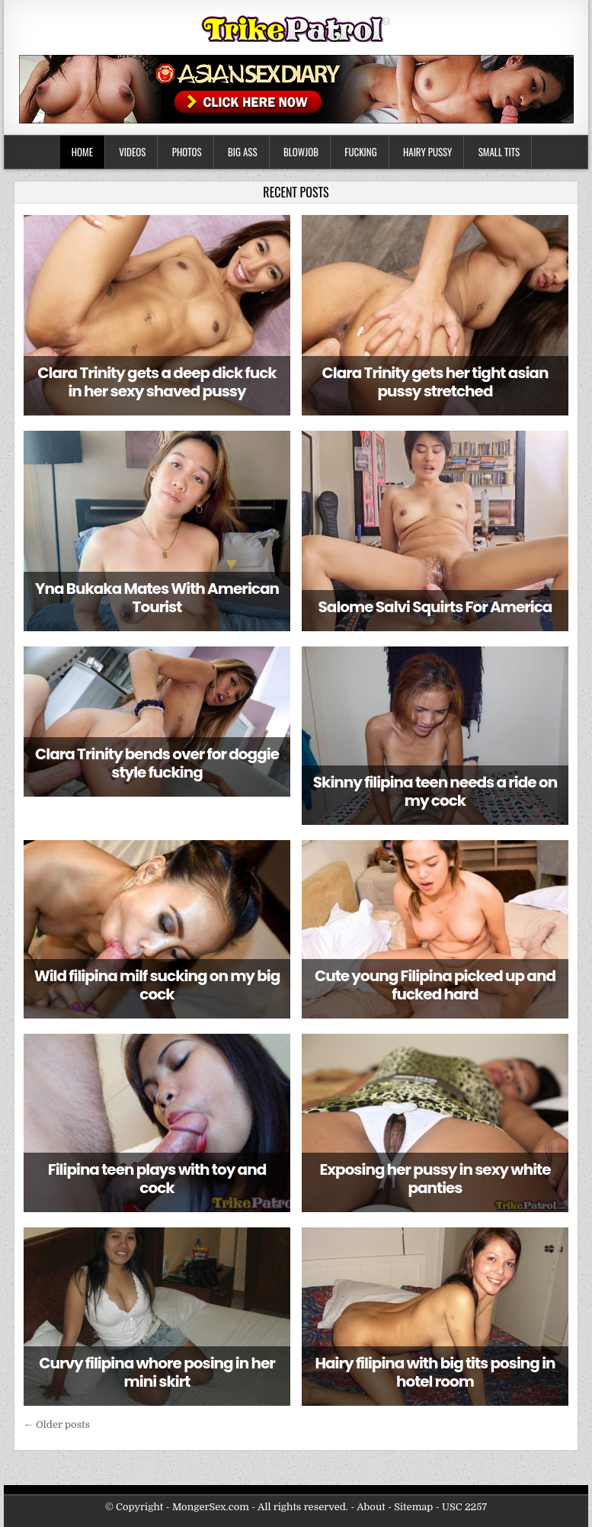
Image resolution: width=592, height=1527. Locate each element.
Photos (187, 151)
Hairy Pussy (427, 151)
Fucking (360, 151)
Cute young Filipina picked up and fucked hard (435, 985)
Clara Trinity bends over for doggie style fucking (157, 763)
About (371, 1507)
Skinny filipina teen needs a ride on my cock (435, 791)
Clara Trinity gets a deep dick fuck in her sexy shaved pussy (156, 382)
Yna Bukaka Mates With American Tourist (157, 598)
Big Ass (243, 151)
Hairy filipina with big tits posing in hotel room (435, 1372)
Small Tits (499, 151)
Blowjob (300, 151)
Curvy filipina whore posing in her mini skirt (157, 1372)
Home (82, 151)
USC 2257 (464, 1507)
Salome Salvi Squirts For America (435, 607)
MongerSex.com (210, 1507)
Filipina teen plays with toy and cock (157, 1178)
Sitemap (413, 1507)
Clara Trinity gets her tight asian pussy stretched (435, 382)
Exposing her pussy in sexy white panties (434, 1178)
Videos (132, 151)
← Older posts (57, 1424)
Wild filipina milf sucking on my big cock (157, 985)
